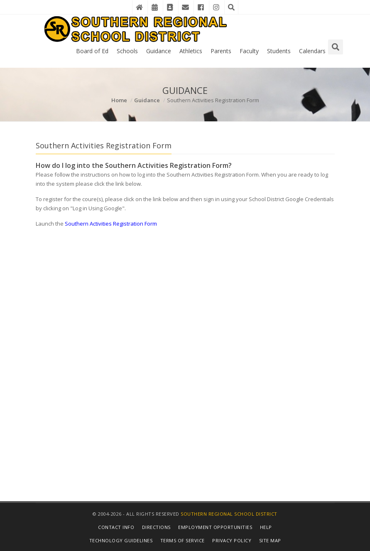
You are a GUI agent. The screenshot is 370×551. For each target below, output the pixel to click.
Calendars (312, 51)
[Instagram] (216, 7)
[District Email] (185, 7)
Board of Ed (92, 51)
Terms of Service (182, 540)
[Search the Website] (231, 7)
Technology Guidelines (121, 540)
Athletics (190, 51)
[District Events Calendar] (154, 7)
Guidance (158, 51)
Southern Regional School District (229, 514)
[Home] (139, 7)
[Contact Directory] (170, 7)
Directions (156, 527)
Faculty (249, 51)
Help (266, 527)
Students (279, 51)
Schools (127, 51)
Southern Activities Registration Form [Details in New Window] (111, 223)
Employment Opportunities (215, 527)
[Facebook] (201, 7)
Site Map (270, 540)
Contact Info (116, 527)
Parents (221, 51)
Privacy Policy (231, 540)
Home (119, 100)
